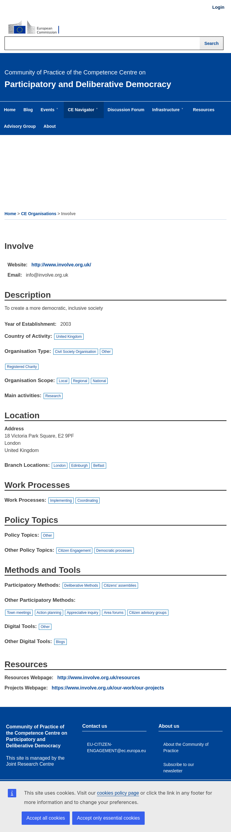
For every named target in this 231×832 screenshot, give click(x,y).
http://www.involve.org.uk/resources (98, 677)
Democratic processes (114, 550)
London (60, 465)
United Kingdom (69, 336)
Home (10, 213)
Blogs (60, 642)
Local (63, 381)
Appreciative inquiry (82, 613)
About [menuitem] (50, 126)
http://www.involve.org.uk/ (61, 264)
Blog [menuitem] (28, 109)
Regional (80, 381)
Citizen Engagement (74, 550)
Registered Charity (22, 367)
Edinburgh (79, 465)
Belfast (98, 465)
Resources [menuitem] (204, 109)
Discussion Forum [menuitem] (126, 109)
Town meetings (19, 613)
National (99, 381)
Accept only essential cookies (108, 818)
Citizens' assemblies (120, 585)
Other (106, 352)
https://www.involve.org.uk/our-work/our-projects (108, 687)
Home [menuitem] (10, 109)
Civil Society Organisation (75, 352)
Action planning (49, 613)
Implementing (61, 500)
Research (53, 396)
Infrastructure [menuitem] (167, 112)
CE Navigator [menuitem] (82, 112)
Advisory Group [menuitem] (20, 126)
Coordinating (87, 500)
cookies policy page (118, 793)
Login (218, 7)
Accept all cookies (45, 818)
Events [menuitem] (49, 112)
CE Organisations (38, 213)
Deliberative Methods (81, 585)
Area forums (113, 613)
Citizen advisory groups (148, 613)
